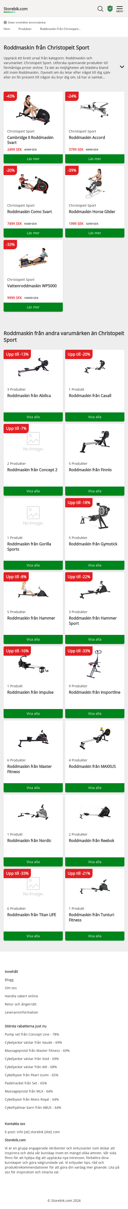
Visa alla (33, 417)
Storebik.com (16, 8)
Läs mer (33, 158)
